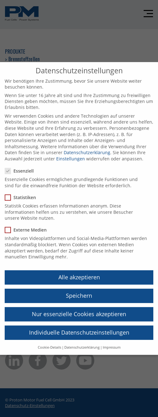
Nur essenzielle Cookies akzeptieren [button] (79, 308)
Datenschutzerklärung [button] (82, 341)
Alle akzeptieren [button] (79, 271)
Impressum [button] (112, 341)
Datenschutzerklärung (87, 147)
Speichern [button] (79, 289)
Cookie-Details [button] (49, 341)
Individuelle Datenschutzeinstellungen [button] (79, 326)
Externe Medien (28, 224)
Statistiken (22, 191)
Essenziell (21, 165)
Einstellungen (70, 153)
